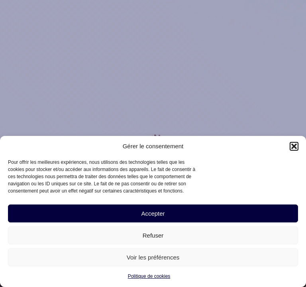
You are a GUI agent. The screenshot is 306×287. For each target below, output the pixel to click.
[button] (294, 146)
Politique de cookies (149, 276)
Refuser (153, 235)
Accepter (153, 213)
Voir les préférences (153, 257)
